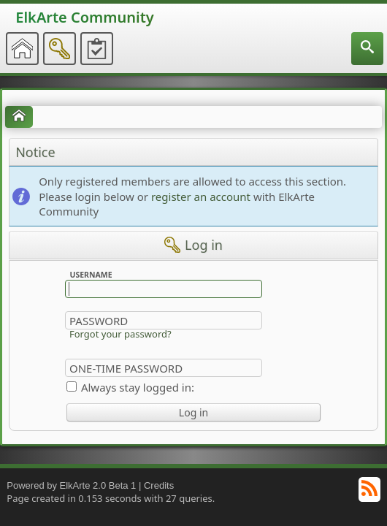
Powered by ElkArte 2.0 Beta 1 (71, 485)
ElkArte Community (84, 17)
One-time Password (126, 368)
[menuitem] (367, 48)
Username (90, 275)
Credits (159, 485)
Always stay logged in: (137, 387)
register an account (200, 196)
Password (98, 320)
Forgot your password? (120, 333)
